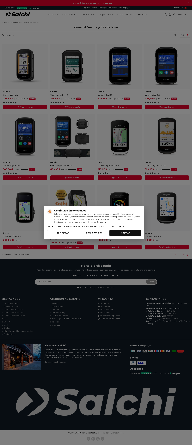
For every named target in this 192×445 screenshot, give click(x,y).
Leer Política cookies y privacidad (112, 226)
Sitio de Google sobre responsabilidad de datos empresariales (72, 226)
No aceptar (62, 233)
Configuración (94, 233)
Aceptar (125, 233)
